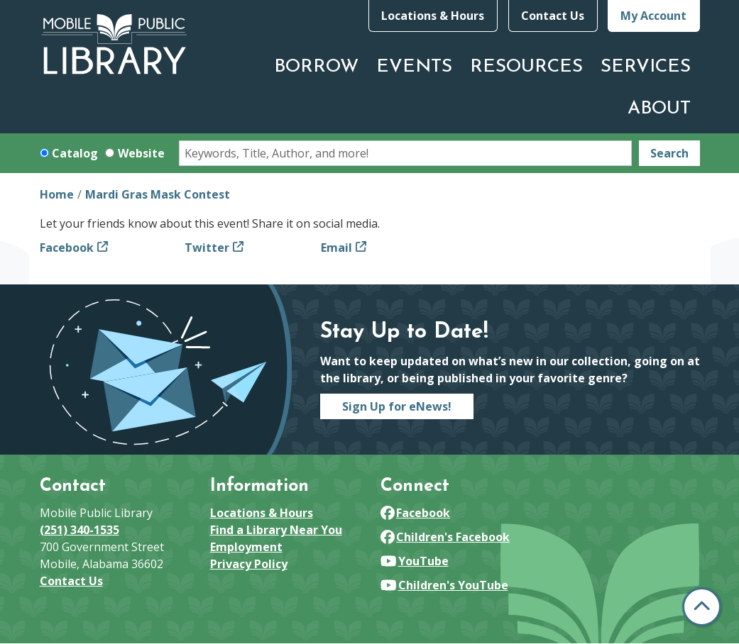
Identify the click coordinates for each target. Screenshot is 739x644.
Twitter (207, 247)
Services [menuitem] (646, 67)
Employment (246, 547)
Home (57, 194)
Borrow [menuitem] (316, 67)
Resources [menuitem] (526, 67)
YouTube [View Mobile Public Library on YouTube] (415, 561)
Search (669, 153)
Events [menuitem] (414, 67)
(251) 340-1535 (79, 530)
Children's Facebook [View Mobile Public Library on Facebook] (445, 537)
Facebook (67, 247)
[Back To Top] (701, 606)
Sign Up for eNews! (396, 406)
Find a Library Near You (276, 530)
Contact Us (552, 15)
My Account (653, 15)
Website (141, 153)
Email (336, 247)
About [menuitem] (659, 108)
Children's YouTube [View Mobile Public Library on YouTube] (444, 585)
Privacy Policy (249, 564)
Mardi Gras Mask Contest (157, 194)
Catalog (75, 153)
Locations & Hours (432, 15)
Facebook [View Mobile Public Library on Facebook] (416, 513)
